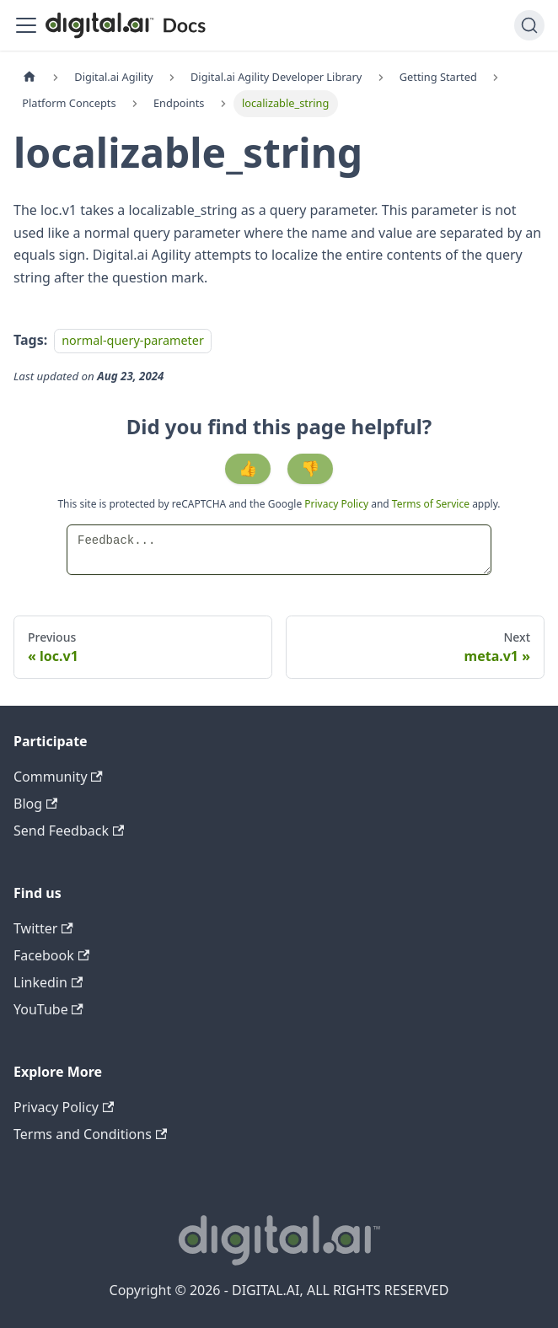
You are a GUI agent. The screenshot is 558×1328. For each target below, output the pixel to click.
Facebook (51, 955)
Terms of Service (430, 504)
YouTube (48, 1009)
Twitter (43, 928)
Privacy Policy (337, 504)
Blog (35, 803)
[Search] (529, 25)
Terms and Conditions (90, 1134)
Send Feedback (68, 830)
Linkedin (48, 982)
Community (58, 776)
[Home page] (29, 77)
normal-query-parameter (133, 340)
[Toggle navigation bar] (26, 25)
